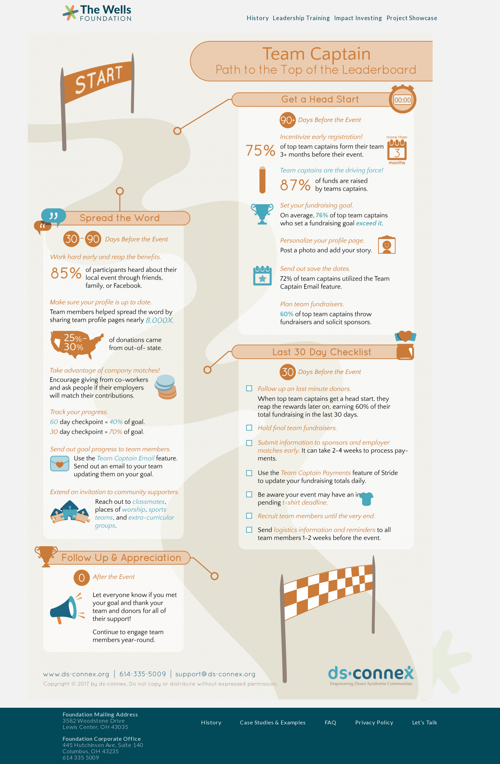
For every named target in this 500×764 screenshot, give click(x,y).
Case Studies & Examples (273, 722)
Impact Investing (358, 18)
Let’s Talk (425, 722)
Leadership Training (301, 18)
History (258, 18)
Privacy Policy (374, 722)
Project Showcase (412, 18)
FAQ (331, 722)
